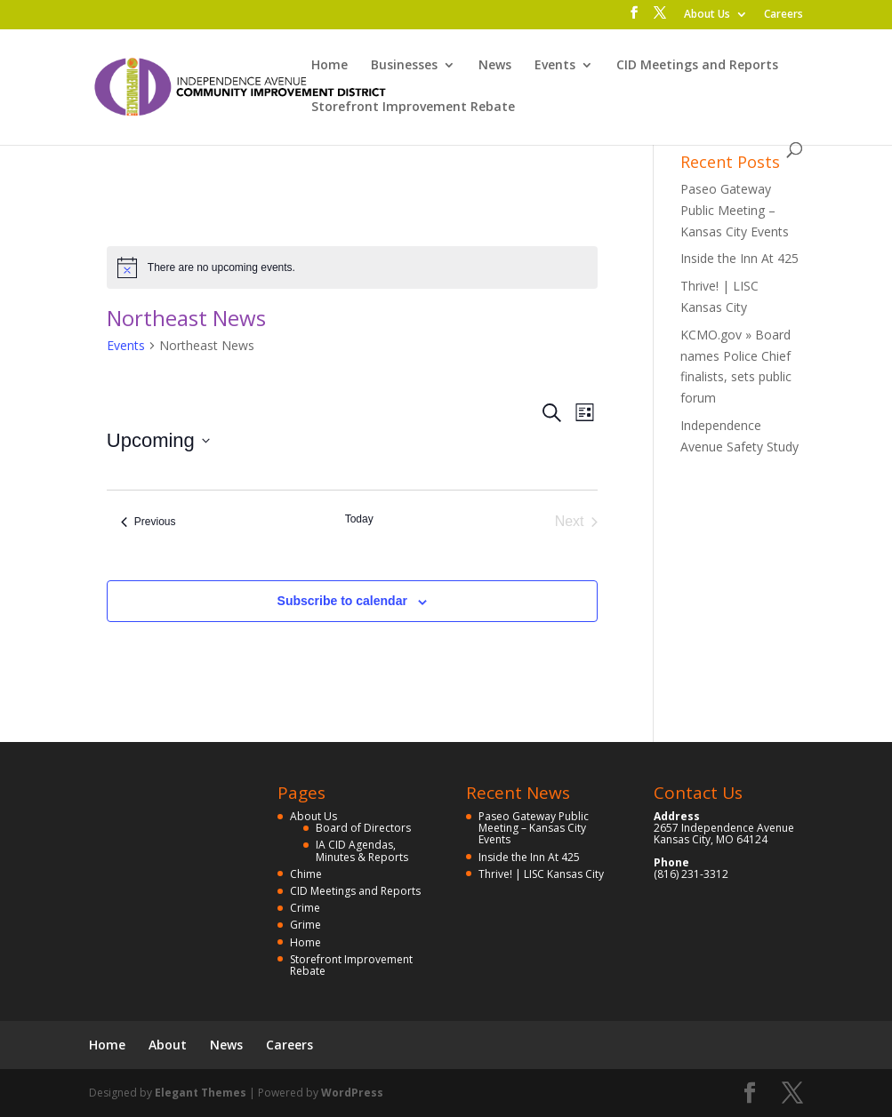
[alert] (352, 267)
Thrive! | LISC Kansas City (541, 874)
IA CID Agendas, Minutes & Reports (362, 850)
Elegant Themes (200, 1092)
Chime (306, 874)
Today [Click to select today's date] (359, 519)
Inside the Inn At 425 (739, 258)
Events (554, 66)
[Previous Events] (148, 521)
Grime (305, 924)
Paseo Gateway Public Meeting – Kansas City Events (734, 210)
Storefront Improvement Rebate (413, 107)
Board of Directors (363, 827)
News (494, 66)
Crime (305, 907)
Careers (783, 15)
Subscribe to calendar (342, 601)
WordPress (352, 1092)
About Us (707, 15)
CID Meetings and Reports (697, 66)
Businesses (404, 66)
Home (329, 66)
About (168, 1044)
